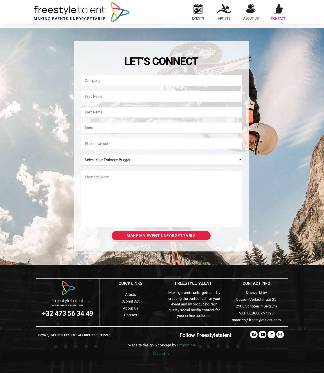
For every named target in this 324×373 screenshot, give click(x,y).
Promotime (186, 345)
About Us (130, 308)
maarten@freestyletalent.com (256, 320)
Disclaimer (162, 353)
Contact (130, 315)
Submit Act (131, 301)
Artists (130, 294)
